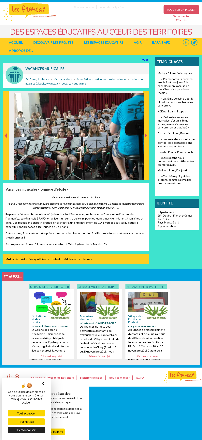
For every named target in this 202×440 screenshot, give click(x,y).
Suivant (145, 95)
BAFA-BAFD (161, 42)
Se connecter (181, 16)
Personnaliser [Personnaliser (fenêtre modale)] (26, 430)
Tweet (144, 59)
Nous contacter (119, 377)
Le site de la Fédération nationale (52, 377)
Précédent (6, 174)
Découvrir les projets (53, 42)
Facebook (186, 42)
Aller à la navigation (112, 7)
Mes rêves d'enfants (86, 317)
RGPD (140, 377)
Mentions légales (91, 377)
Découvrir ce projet (51, 356)
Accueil (16, 42)
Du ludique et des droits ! (39, 319)
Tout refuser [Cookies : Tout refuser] (26, 421)
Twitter (194, 42)
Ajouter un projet (181, 9)
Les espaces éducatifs (103, 42)
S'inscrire (181, 20)
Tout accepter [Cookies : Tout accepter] (26, 413)
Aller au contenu (83, 7)
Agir (138, 42)
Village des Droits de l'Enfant (135, 319)
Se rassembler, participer (14, 75)
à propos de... (21, 50)
